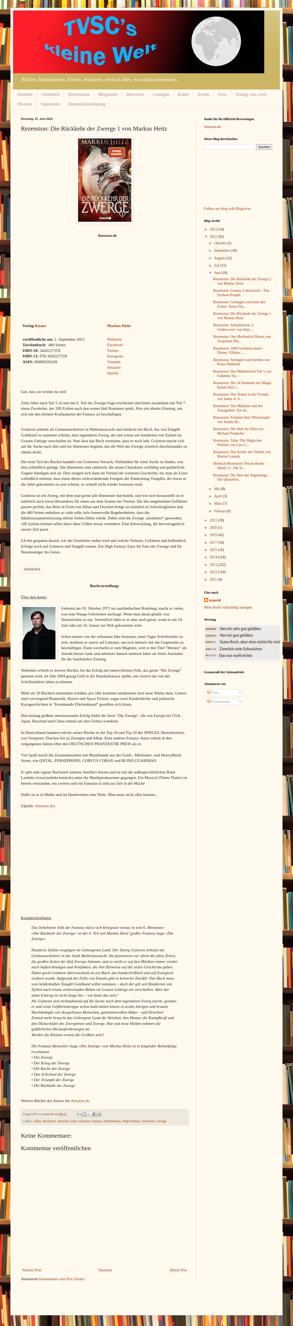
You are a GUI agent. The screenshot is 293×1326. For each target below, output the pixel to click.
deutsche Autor (67, 1121)
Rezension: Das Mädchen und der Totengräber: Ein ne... (238, 408)
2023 (214, 229)
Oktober (220, 243)
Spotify (113, 373)
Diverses (25, 104)
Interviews (135, 94)
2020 (214, 528)
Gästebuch (51, 94)
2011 (214, 579)
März (218, 503)
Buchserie (49, 1121)
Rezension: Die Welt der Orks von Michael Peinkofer (238, 431)
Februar (220, 511)
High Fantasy (131, 1121)
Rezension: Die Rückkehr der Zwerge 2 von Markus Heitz (242, 281)
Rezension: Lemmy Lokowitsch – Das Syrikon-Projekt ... (241, 293)
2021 (214, 520)
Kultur (183, 94)
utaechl (215, 600)
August (220, 258)
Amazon (114, 367)
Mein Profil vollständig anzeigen (228, 607)
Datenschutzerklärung (87, 104)
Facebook (115, 344)
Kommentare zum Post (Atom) (61, 1279)
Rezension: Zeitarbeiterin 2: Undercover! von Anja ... (233, 327)
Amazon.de (44, 806)
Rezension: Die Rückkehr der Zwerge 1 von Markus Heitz (242, 316)
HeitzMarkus (112, 1121)
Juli (217, 265)
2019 (214, 535)
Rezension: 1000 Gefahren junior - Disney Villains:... (238, 350)
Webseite (114, 339)
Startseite (25, 94)
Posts (213, 693)
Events (203, 94)
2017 (214, 542)
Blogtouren (108, 94)
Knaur (40, 325)
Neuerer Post (31, 1270)
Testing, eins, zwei (251, 94)
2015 (214, 550)
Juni (217, 273)
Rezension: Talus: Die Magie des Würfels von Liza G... (237, 443)
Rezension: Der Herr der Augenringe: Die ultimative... (240, 477)
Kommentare (218, 702)
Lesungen (161, 94)
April (218, 496)
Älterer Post (178, 1270)
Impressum (50, 104)
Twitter (113, 350)
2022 (214, 237)
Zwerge (161, 1121)
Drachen (84, 1121)
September (222, 250)
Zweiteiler (148, 1121)
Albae (37, 1121)
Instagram (115, 356)
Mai (217, 489)
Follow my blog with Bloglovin (227, 209)
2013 (214, 565)
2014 (214, 557)
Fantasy (97, 1121)
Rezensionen (79, 94)
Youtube (113, 361)
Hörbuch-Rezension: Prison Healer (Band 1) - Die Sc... (238, 466)
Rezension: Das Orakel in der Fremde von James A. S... (240, 396)
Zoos (222, 94)
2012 (214, 572)
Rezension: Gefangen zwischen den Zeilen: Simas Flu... (239, 304)
